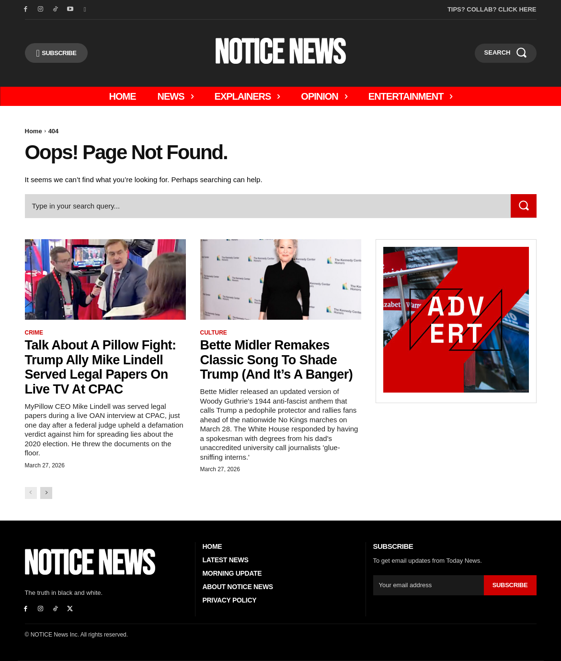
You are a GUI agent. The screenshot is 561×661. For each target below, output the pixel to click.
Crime (34, 332)
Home (33, 131)
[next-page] (46, 493)
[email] (428, 585)
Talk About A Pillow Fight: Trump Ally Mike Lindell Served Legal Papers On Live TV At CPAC (104, 366)
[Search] (524, 206)
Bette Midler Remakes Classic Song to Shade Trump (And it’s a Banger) (279, 359)
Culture (213, 332)
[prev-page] (31, 493)
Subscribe (510, 585)
